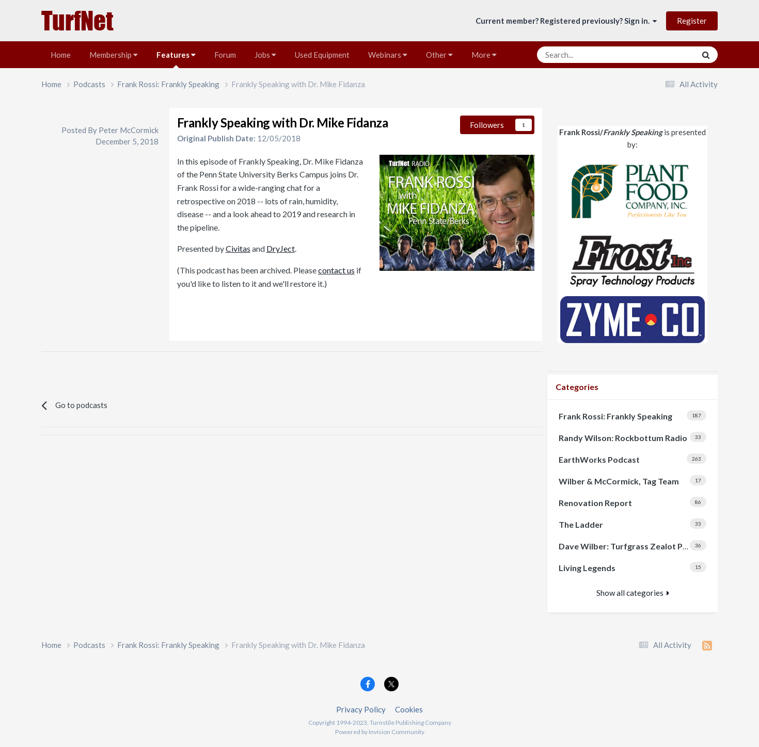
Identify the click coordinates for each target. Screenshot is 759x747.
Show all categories (632, 592)
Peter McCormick (129, 130)
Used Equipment (322, 54)
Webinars (387, 54)
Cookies (409, 709)
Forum (225, 54)
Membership (113, 54)
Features (176, 59)
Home (61, 54)
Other (439, 54)
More (484, 54)
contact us (336, 270)
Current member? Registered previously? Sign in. (566, 20)
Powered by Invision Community (379, 732)
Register (692, 20)
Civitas (238, 248)
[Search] (588, 54)
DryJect (280, 248)
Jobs (265, 54)
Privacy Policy (361, 709)
